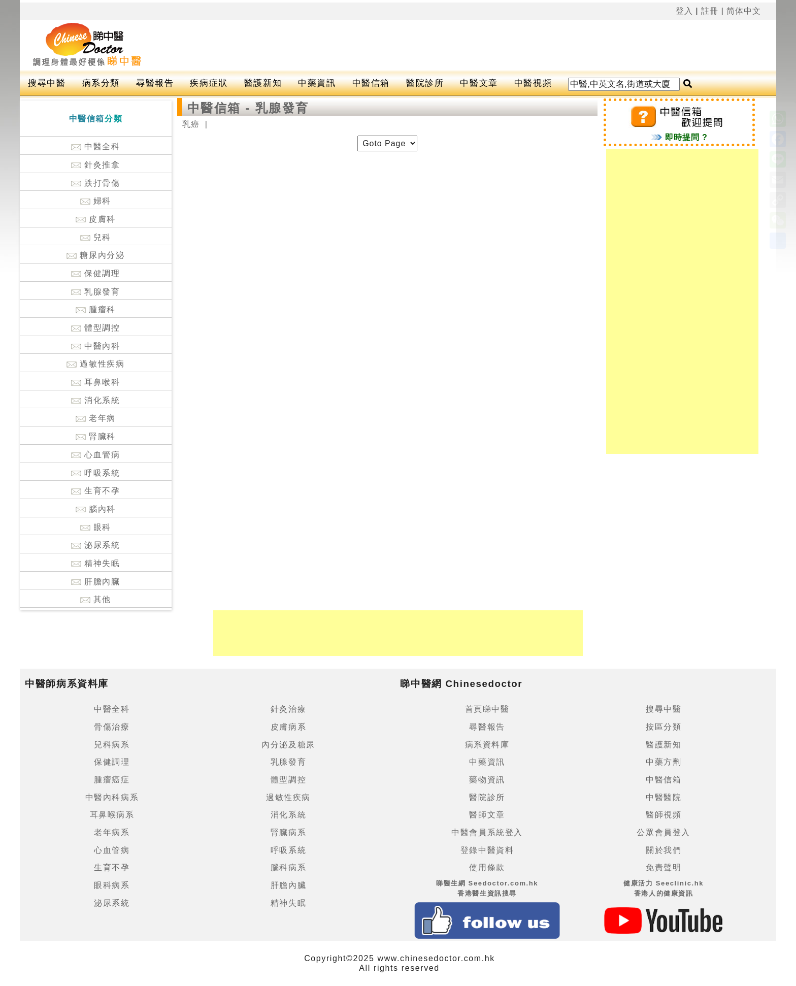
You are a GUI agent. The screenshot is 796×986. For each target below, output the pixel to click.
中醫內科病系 (112, 797)
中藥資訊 (317, 83)
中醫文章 (479, 83)
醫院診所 (425, 83)
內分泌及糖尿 (288, 744)
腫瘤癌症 (111, 779)
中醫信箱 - (221, 108)
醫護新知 (263, 83)
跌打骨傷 (95, 183)
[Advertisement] (441, 45)
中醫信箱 (371, 83)
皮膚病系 (288, 726)
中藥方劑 (663, 762)
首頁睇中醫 (487, 709)
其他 (95, 599)
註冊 (709, 11)
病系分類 (101, 83)
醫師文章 (487, 814)
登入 (684, 11)
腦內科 (96, 509)
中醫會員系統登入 (487, 832)
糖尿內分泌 (95, 255)
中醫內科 (95, 346)
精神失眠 (95, 563)
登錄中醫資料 (487, 850)
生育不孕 (95, 490)
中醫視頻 (533, 83)
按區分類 (663, 726)
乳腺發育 (95, 291)
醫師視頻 (663, 814)
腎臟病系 (288, 832)
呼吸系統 (95, 473)
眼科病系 (111, 885)
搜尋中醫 (46, 83)
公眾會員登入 (663, 832)
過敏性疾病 (95, 363)
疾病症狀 (208, 83)
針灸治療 (288, 709)
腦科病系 (288, 867)
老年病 (96, 418)
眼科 (95, 527)
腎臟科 (96, 436)
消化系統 (95, 400)
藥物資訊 (487, 779)
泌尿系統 (95, 545)
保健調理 (95, 273)
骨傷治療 (111, 726)
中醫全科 (95, 146)
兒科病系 (111, 744)
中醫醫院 (663, 797)
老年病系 (111, 832)
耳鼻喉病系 (112, 814)
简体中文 (743, 11)
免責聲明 (663, 867)
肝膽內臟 (95, 581)
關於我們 (663, 850)
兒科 (95, 237)
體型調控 (95, 327)
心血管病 (95, 454)
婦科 (95, 200)
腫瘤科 (96, 309)
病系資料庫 (487, 744)
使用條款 (487, 867)
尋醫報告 (155, 83)
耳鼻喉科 (95, 382)
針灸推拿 (95, 164)
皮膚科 (96, 219)
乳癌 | (195, 124)
